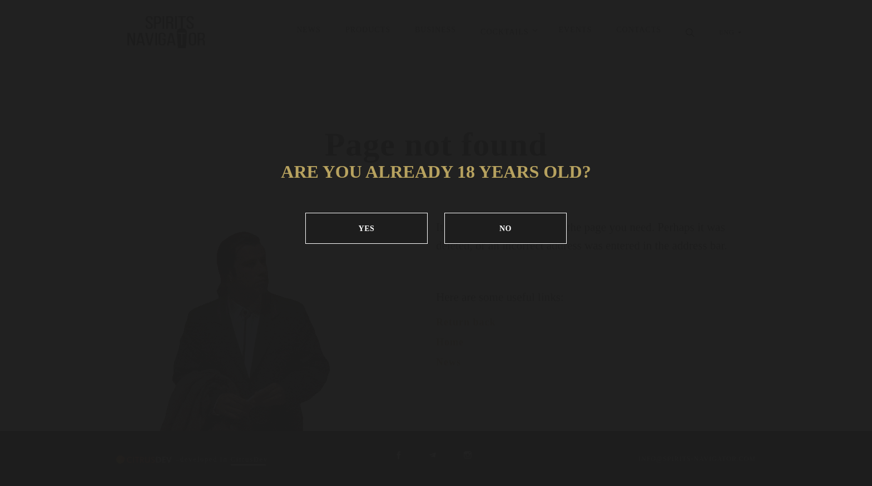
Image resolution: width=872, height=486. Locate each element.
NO (505, 228)
